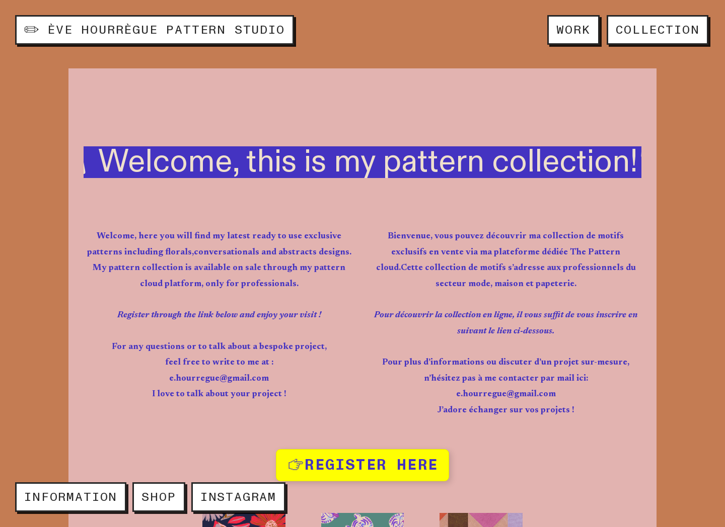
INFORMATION (70, 497)
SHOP (158, 497)
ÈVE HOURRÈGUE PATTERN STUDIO (154, 30)
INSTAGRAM (238, 497)
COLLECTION (657, 30)
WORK (573, 30)
